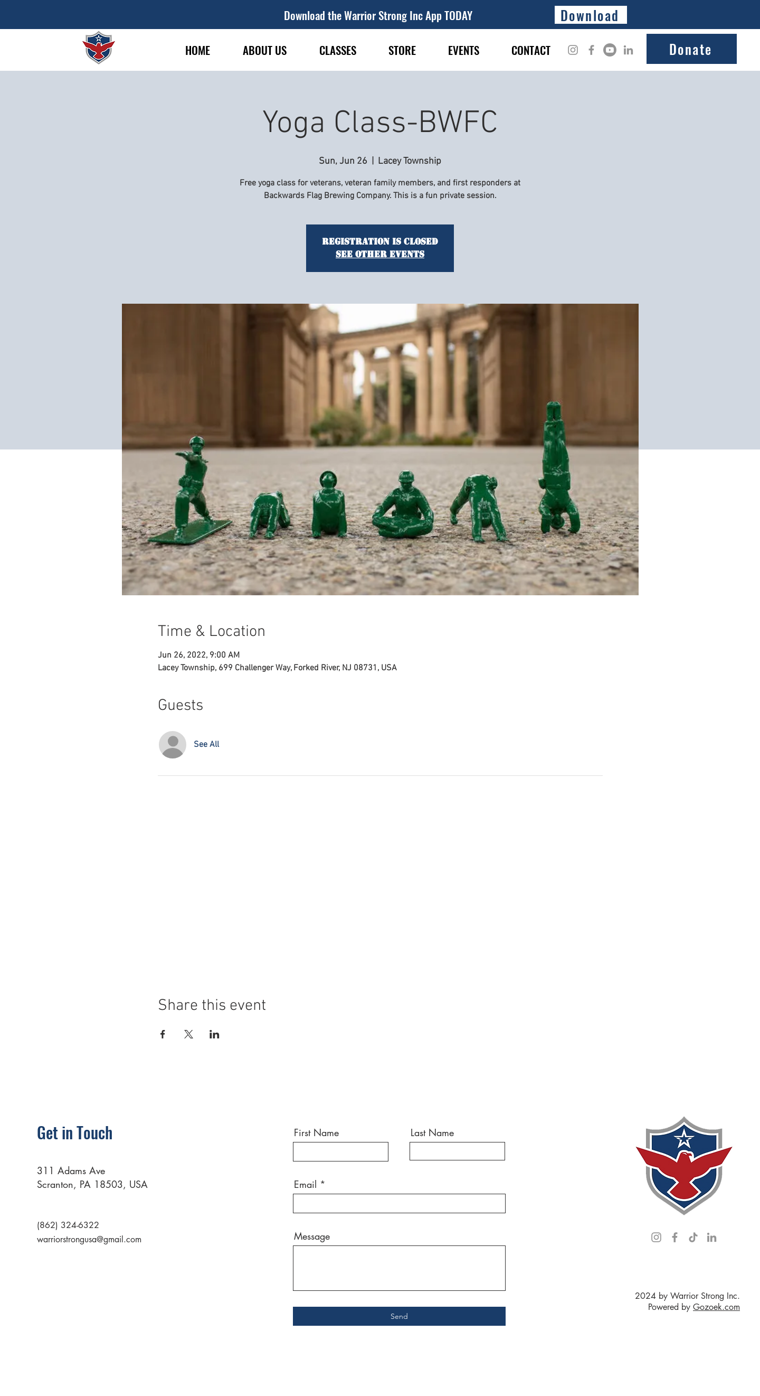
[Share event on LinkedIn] (215, 1034)
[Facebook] (591, 50)
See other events (380, 254)
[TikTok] (693, 1237)
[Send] (399, 1316)
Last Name (432, 1132)
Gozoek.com (716, 1307)
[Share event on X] (189, 1034)
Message (312, 1236)
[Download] (591, 15)
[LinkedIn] (628, 50)
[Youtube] (609, 50)
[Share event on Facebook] (163, 1034)
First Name (316, 1132)
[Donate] (692, 49)
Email (305, 1184)
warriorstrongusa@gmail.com (89, 1239)
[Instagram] (573, 50)
